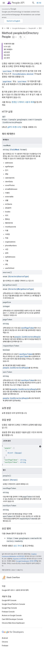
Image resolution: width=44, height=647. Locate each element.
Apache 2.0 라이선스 (20, 559)
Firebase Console (8, 612)
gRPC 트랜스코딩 (14, 127)
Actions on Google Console (12, 615)
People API (18, 2)
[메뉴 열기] (3, 3)
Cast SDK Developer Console (12, 619)
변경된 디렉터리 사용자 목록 (23, 102)
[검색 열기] (33, 2)
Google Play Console (9, 608)
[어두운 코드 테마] (40, 446)
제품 (7, 28)
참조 (40, 28)
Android (5, 638)
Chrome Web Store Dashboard (13, 623)
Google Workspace (18, 28)
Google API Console (9, 600)
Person (18, 453)
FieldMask (15, 149)
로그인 (39, 3)
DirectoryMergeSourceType (21, 289)
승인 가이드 (18, 546)
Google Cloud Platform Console (13, 604)
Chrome (5, 642)
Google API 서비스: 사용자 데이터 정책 (15, 590)
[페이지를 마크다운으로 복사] (21, 37)
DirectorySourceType (18, 276)
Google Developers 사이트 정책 (26, 561)
